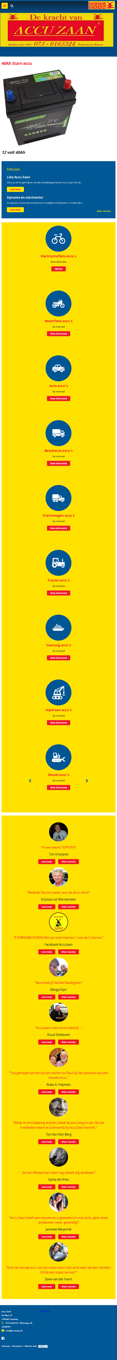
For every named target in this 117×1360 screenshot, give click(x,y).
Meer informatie (58, 333)
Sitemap (5, 1346)
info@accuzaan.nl (14, 1330)
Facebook (45, 1311)
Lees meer (15, 189)
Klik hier (58, 268)
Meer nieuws (104, 211)
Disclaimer (17, 1346)
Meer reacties (69, 861)
